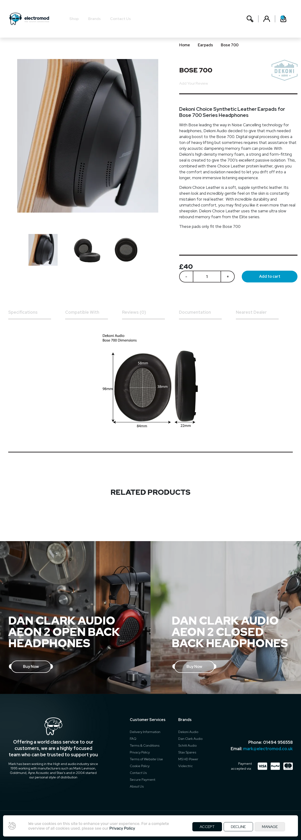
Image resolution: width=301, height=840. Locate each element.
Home (184, 45)
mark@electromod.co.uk (268, 748)
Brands (94, 18)
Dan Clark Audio (190, 739)
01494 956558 (278, 742)
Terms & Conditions (144, 745)
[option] (45, 249)
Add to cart (269, 276)
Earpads (205, 45)
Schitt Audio (187, 745)
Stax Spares (187, 752)
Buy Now (31, 666)
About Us (137, 786)
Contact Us (120, 18)
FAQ (133, 739)
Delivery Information (145, 732)
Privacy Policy (140, 752)
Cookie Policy (140, 766)
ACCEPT (207, 826)
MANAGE (270, 826)
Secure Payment (142, 779)
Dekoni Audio (188, 732)
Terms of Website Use (146, 759)
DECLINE (238, 826)
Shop (74, 18)
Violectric (185, 766)
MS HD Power (188, 759)
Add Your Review (193, 83)
